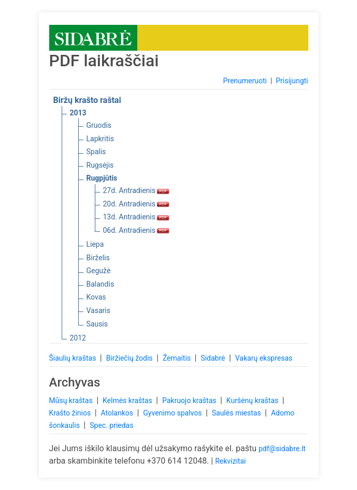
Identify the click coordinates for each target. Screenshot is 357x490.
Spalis (96, 151)
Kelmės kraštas (128, 400)
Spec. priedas (111, 425)
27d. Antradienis (136, 190)
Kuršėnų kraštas (253, 400)
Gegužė (99, 270)
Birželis (98, 258)
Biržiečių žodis (130, 358)
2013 (78, 113)
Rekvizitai (230, 461)
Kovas (96, 297)
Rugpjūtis (102, 178)
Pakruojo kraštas (190, 400)
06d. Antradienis (136, 230)
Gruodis (99, 125)
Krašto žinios (71, 413)
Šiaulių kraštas (73, 358)
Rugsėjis (100, 165)
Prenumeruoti (244, 81)
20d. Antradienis (136, 204)
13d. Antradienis (136, 217)
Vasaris (98, 310)
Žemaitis (178, 358)
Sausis (97, 324)
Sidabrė (214, 358)
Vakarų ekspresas (264, 358)
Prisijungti (292, 81)
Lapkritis (100, 139)
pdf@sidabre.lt (282, 448)
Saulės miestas (237, 413)
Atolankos (118, 413)
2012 (78, 338)
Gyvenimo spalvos (173, 413)
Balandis (101, 284)
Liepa (95, 244)
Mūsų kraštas (72, 400)
